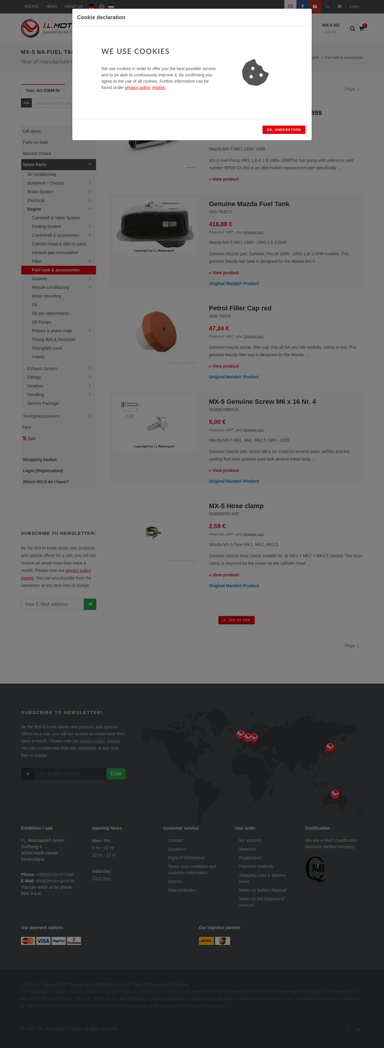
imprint (158, 87)
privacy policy (137, 87)
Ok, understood (284, 130)
